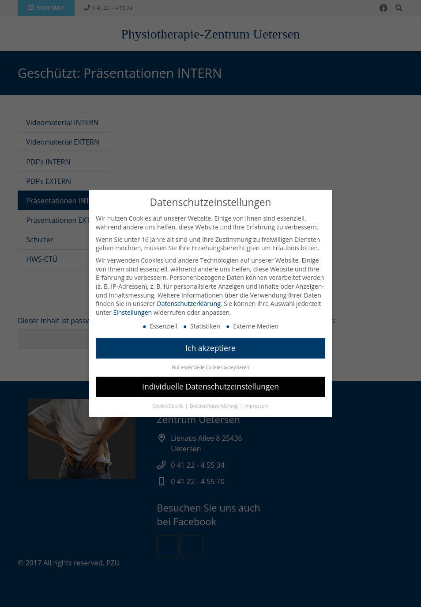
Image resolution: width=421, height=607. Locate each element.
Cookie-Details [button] (168, 405)
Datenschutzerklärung (189, 303)
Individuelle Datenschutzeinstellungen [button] (210, 386)
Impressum (256, 405)
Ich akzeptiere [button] (210, 348)
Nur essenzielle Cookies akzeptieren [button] (210, 367)
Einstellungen (132, 312)
